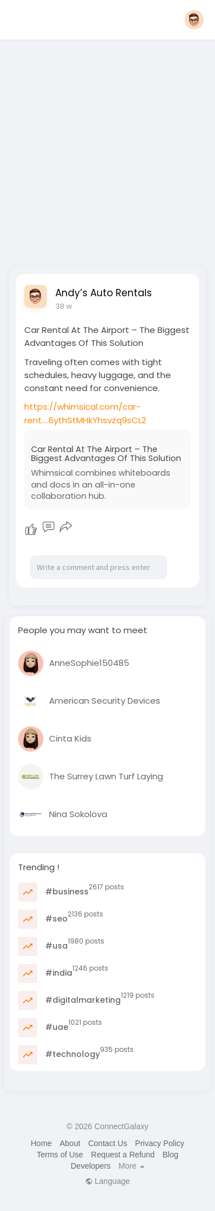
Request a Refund (123, 1154)
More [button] (131, 1166)
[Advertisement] (106, 150)
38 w (63, 306)
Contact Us (107, 1143)
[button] (194, 20)
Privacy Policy (159, 1143)
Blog (170, 1154)
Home (40, 1143)
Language (107, 1181)
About (70, 1143)
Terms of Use (60, 1154)
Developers (91, 1165)
